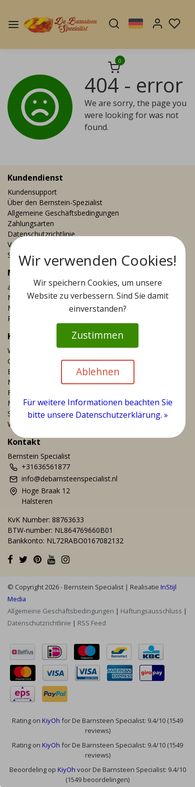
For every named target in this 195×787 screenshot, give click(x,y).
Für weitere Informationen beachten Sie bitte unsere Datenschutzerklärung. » (97, 409)
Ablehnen (98, 371)
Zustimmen (98, 335)
